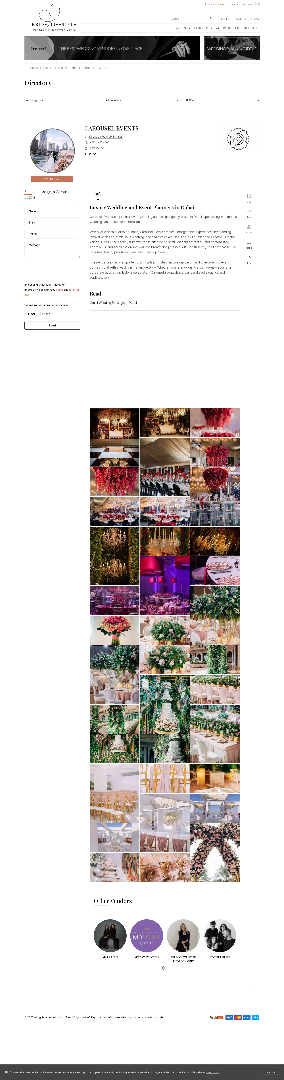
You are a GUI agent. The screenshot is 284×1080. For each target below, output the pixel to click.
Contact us (234, 4)
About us (247, 4)
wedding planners (69, 68)
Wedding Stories (227, 27)
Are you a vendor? (215, 4)
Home (35, 68)
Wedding (183, 27)
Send (52, 325)
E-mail (31, 313)
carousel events (95, 68)
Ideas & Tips (203, 27)
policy (59, 289)
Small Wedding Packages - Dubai (113, 303)
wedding (48, 68)
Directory (250, 27)
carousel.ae (96, 147)
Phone (46, 313)
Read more (212, 1072)
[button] (162, 968)
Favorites (240, 19)
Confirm (271, 1072)
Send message (52, 179)
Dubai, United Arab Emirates (105, 136)
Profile (223, 19)
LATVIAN (253, 19)
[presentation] (52, 266)
